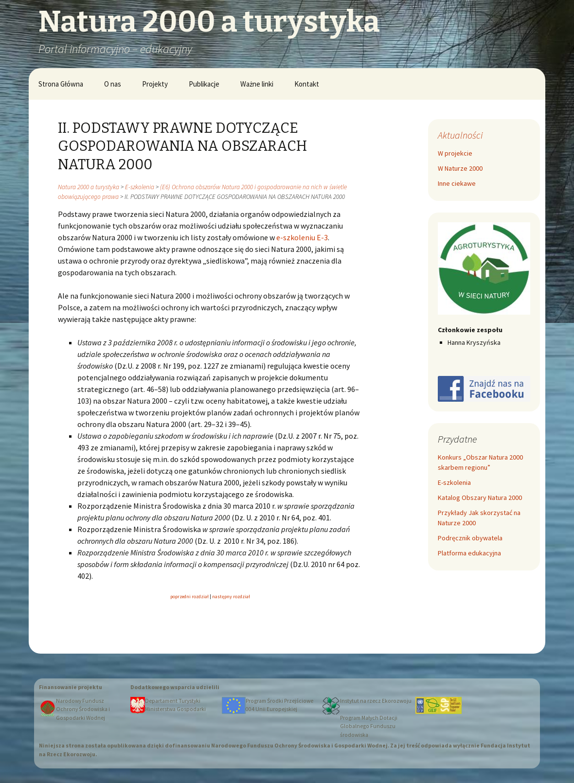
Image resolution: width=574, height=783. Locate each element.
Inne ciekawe (457, 183)
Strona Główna (60, 84)
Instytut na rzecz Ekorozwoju (376, 700)
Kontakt (306, 84)
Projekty (155, 84)
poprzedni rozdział (189, 596)
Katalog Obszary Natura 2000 (480, 497)
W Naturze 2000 (460, 168)
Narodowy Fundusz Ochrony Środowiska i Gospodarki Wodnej (83, 709)
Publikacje (204, 84)
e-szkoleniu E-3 (302, 237)
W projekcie (455, 153)
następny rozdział (231, 596)
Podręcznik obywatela (470, 538)
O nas (112, 84)
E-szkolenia (454, 482)
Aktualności (460, 135)
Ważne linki (256, 84)
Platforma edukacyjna (469, 553)
